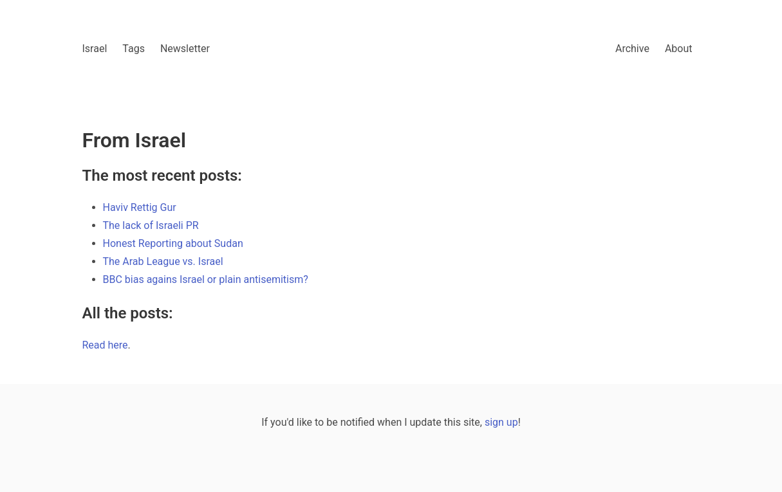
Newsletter (185, 48)
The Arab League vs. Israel (163, 261)
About (679, 48)
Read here (105, 345)
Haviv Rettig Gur (139, 207)
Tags (133, 48)
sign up (501, 422)
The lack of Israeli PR (151, 225)
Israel (94, 48)
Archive (632, 48)
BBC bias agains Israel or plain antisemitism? (205, 279)
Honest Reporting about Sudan (173, 243)
